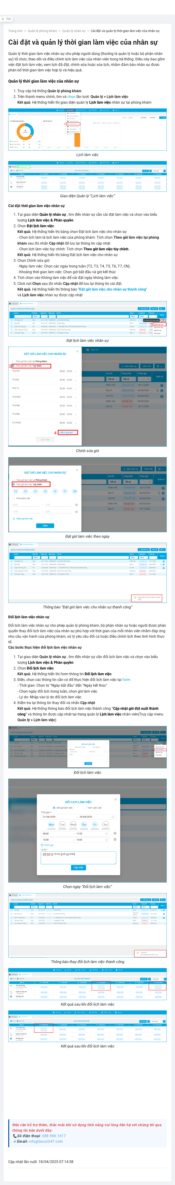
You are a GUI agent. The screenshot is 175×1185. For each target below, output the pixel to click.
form (126, 680)
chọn (71, 96)
